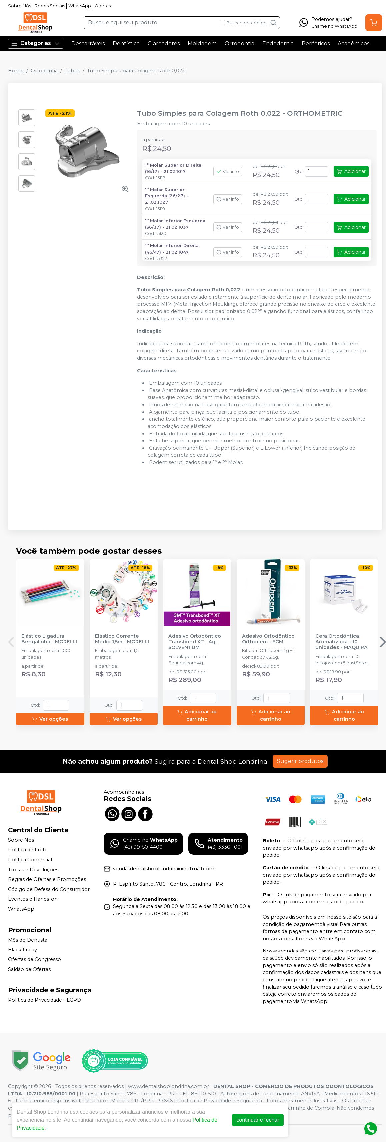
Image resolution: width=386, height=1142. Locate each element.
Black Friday (22, 949)
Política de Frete (28, 850)
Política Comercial (30, 860)
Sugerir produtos (300, 761)
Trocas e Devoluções (33, 870)
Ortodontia (239, 43)
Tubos (72, 71)
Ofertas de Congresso (34, 959)
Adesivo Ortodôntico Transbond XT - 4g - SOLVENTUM (194, 642)
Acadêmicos (353, 43)
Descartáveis (88, 43)
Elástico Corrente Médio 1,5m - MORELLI (122, 639)
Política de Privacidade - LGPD (44, 1000)
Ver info (227, 171)
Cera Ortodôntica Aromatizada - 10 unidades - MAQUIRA (341, 642)
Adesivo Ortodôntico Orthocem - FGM (268, 639)
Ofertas (103, 5)
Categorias (35, 43)
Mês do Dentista (27, 940)
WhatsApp (79, 5)
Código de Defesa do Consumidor (49, 889)
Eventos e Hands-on (33, 899)
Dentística (126, 43)
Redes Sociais (50, 5)
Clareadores (164, 43)
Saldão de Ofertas (29, 969)
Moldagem (202, 43)
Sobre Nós (19, 5)
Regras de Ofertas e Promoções (47, 879)
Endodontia (278, 43)
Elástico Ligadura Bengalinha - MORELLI (49, 639)
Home (16, 71)
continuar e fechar (257, 1120)
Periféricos (316, 43)
